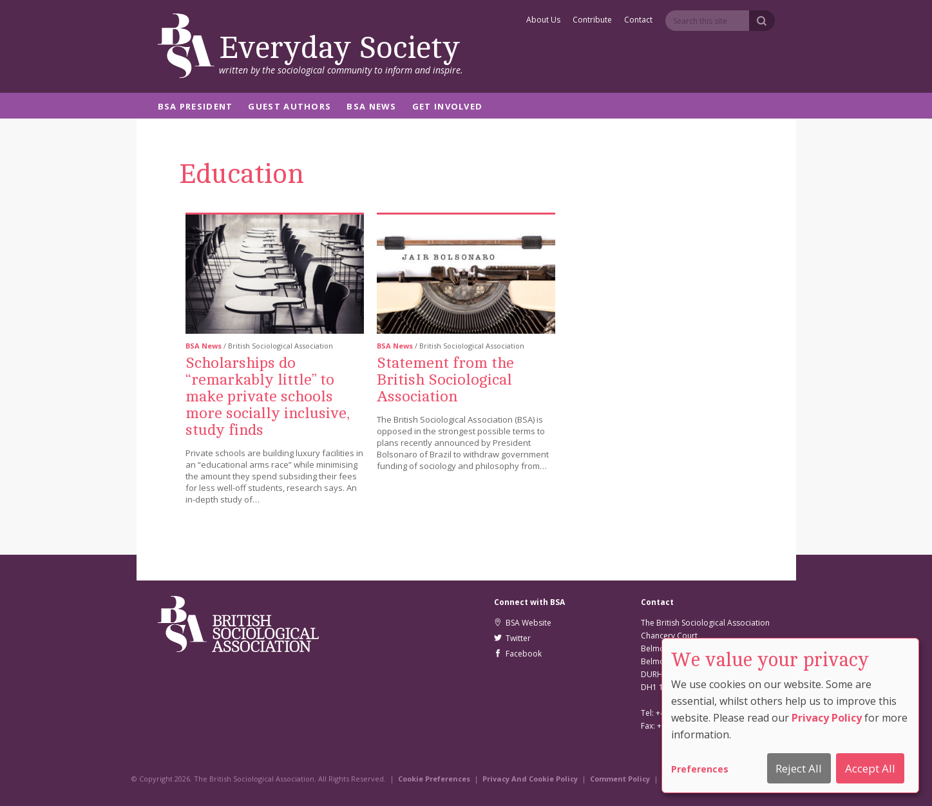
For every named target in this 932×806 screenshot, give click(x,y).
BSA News (371, 107)
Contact (638, 20)
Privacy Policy (827, 718)
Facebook (518, 653)
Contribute (592, 20)
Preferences (699, 769)
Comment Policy (620, 778)
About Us (543, 20)
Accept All (870, 768)
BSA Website (522, 622)
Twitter (512, 638)
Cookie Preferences (434, 778)
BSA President (195, 107)
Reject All (798, 768)
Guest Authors (289, 107)
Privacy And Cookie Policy (530, 778)
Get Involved (447, 107)
